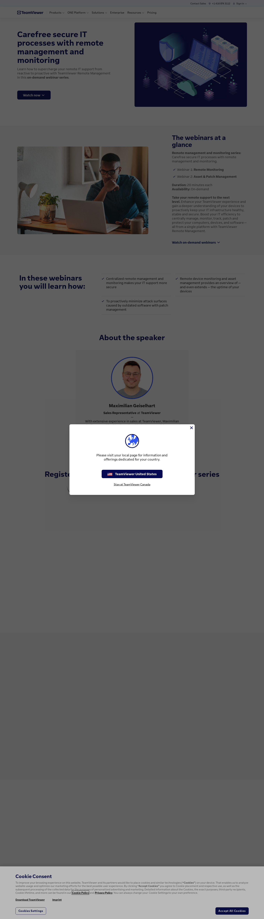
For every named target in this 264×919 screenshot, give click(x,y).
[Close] (191, 427)
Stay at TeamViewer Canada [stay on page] (132, 484)
